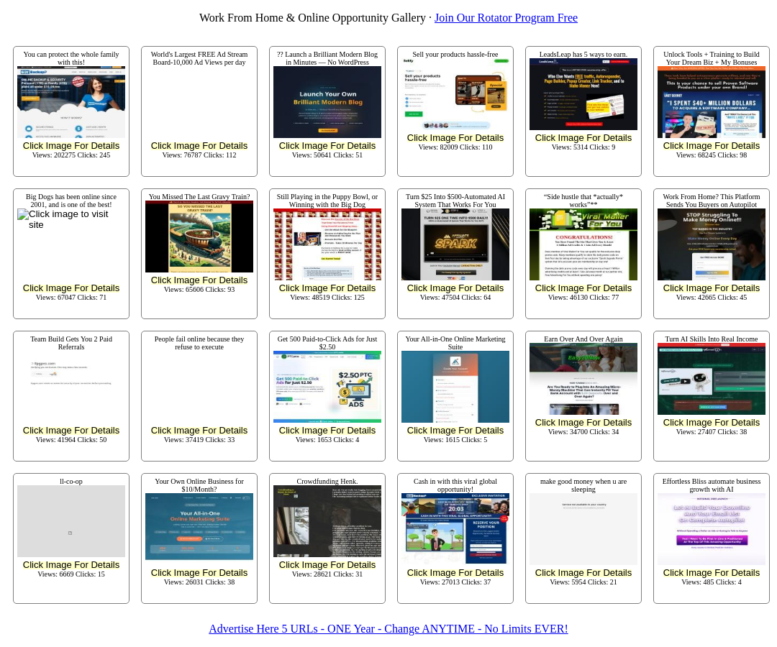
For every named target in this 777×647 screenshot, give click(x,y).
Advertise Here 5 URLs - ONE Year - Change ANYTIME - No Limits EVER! (388, 629)
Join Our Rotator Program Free (506, 18)
